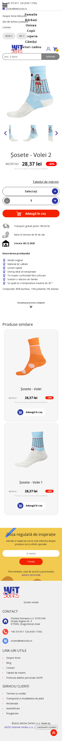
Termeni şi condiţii (16, 693)
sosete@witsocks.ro (14, 8)
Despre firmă (13, 657)
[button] (48, 49)
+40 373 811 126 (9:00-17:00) (19, 3)
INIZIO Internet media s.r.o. (19, 727)
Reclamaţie (12, 703)
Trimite (31, 561)
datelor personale (31, 574)
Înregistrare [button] (12, 713)
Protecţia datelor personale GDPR (24, 677)
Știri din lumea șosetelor (15, 21)
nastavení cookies (47, 727)
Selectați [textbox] (31, 191)
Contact (6, 27)
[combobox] (31, 191)
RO (21, 35)
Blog (8, 662)
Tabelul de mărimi (46, 182)
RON (9, 35)
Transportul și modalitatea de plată (25, 698)
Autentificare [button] (13, 708)
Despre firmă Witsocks (14, 16)
